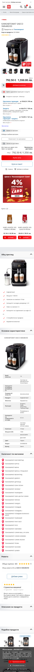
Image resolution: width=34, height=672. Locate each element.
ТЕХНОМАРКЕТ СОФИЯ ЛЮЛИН (13, 539)
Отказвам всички (16, 665)
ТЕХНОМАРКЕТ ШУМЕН (10, 550)
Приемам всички (17, 662)
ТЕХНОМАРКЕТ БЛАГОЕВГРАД (12, 460)
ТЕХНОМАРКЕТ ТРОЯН (10, 543)
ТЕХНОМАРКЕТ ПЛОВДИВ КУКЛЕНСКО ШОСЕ (15, 514)
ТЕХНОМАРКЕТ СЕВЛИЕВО (11, 528)
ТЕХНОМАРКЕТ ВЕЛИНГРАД (11, 474)
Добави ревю (17, 576)
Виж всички (5, 126)
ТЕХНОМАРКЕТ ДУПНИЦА (11, 481)
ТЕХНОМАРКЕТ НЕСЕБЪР (10, 489)
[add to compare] (6, 641)
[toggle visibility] (17, 254)
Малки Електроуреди (13, 12)
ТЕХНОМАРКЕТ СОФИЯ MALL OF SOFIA (15, 532)
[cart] (25, 7)
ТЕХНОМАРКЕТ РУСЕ (9, 525)
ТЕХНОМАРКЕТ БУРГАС (10, 463)
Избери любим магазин (9, 134)
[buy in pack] (17, 164)
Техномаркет (19, 29)
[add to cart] (10, 237)
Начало (3, 12)
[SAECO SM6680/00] (10, 641)
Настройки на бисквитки (17, 669)
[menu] (4, 7)
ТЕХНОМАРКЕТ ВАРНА (10, 467)
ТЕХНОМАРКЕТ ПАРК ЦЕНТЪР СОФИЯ (14, 496)
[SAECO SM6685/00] (25, 641)
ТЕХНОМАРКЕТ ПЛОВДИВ (11, 507)
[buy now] (17, 157)
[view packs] (17, 85)
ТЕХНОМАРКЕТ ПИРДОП (10, 503)
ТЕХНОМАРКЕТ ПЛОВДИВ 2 (11, 510)
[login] (30, 7)
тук (17, 658)
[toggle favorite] (21, 169)
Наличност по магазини (17, 139)
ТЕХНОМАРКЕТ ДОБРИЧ (10, 478)
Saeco (22, 446)
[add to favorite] (6, 646)
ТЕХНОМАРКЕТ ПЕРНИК (10, 499)
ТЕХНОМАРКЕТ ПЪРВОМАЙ (11, 518)
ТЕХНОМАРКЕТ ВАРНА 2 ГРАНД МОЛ (14, 471)
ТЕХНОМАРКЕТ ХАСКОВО (11, 547)
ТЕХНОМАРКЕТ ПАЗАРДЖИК (12, 492)
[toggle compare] (9, 169)
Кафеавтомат (24, 398)
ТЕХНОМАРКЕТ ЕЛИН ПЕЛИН (12, 485)
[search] (21, 7)
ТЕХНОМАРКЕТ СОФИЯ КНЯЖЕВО (13, 536)
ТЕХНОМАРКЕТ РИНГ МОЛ (11, 521)
